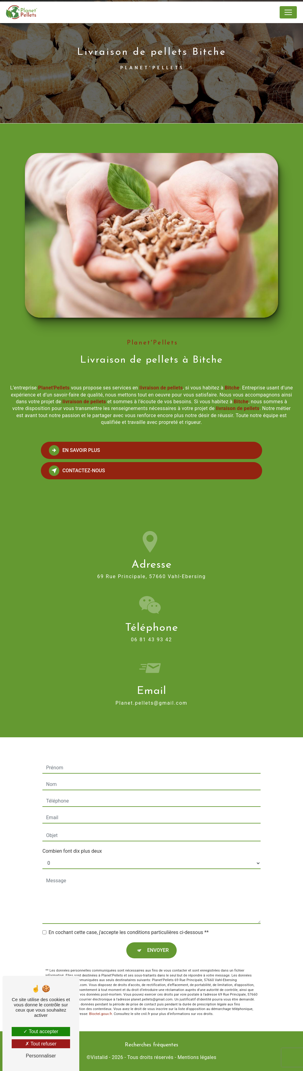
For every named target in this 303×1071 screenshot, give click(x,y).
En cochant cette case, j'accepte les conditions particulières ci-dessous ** (129, 925)
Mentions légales (197, 1057)
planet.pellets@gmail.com (151, 696)
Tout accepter (40, 1031)
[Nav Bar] (288, 12)
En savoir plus (74, 450)
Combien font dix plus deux (72, 844)
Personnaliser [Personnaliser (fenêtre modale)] (41, 1055)
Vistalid (99, 1057)
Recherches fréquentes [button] (151, 1045)
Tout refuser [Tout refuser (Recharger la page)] (41, 1043)
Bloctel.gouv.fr (100, 1007)
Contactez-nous (77, 470)
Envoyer (158, 943)
